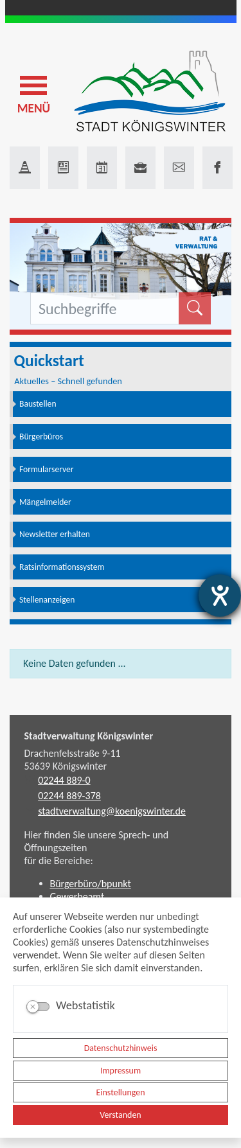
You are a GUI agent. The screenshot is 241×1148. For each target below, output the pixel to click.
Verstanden (120, 1114)
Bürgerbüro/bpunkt (90, 884)
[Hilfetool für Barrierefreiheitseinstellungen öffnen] (220, 595)
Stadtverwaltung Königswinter (89, 736)
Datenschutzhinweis (120, 1048)
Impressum (120, 1070)
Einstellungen (120, 1092)
